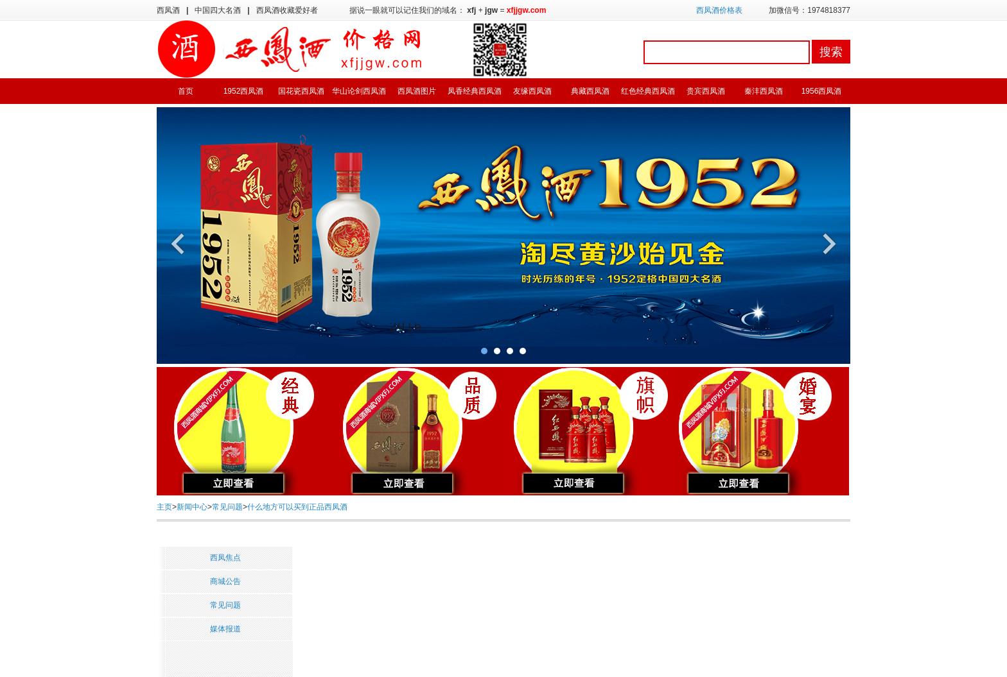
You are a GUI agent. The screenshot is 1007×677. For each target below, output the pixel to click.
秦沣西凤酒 (763, 91)
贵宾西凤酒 (706, 91)
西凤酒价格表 (719, 10)
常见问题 (227, 506)
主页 (164, 506)
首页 (185, 91)
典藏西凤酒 (590, 91)
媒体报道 (225, 628)
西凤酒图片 (417, 91)
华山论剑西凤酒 (359, 91)
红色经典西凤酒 (648, 91)
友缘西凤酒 (532, 91)
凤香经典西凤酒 (475, 91)
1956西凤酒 (821, 91)
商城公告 (225, 581)
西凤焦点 (225, 557)
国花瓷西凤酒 (301, 91)
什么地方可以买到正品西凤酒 (297, 506)
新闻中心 (192, 506)
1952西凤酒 (243, 91)
